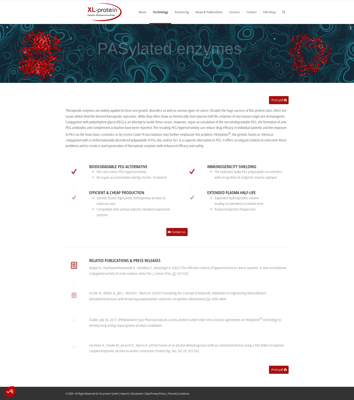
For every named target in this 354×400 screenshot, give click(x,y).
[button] (10, 392)
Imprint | (126, 393)
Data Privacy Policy (155, 393)
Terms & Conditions (178, 393)
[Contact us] (177, 232)
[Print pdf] (279, 100)
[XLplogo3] (94, 12)
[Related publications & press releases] (74, 265)
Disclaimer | (138, 393)
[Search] (283, 12)
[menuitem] (142, 12)
